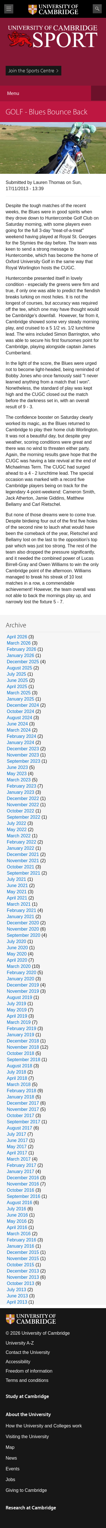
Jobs (10, 1479)
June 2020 (17, 947)
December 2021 (23, 854)
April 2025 (17, 686)
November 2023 (23, 755)
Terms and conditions (27, 1380)
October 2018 (20, 1053)
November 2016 (23, 1184)
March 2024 (19, 730)
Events (13, 1468)
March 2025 (19, 692)
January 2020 (20, 978)
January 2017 (20, 1171)
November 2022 (23, 804)
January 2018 (20, 1096)
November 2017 (23, 1109)
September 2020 (23, 935)
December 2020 (23, 922)
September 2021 (23, 873)
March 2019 (19, 1022)
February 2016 (21, 1239)
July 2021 (16, 879)
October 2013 (20, 1283)
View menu (8, 9)
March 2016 (19, 1233)
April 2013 (17, 1302)
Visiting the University (27, 1436)
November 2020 (23, 929)
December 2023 (23, 748)
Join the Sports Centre (31, 70)
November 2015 (23, 1258)
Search (97, 8)
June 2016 (17, 1215)
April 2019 (17, 1016)
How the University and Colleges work (44, 1425)
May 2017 (17, 1146)
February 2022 (21, 842)
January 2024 (20, 742)
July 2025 (16, 674)
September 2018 (23, 1059)
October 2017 (20, 1115)
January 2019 (20, 1034)
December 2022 (23, 798)
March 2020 (19, 966)
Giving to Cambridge (26, 1490)
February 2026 (21, 649)
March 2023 (19, 779)
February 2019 (21, 1028)
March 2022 (19, 835)
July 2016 (16, 1208)
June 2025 (17, 680)
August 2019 (19, 997)
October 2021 (20, 866)
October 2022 (20, 811)
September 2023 (23, 761)
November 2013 (23, 1277)
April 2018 (17, 1078)
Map (10, 1447)
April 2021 (17, 898)
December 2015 (23, 1252)
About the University (28, 1414)
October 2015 (20, 1264)
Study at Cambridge (27, 1396)
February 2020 (21, 972)
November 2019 (23, 991)
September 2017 (23, 1121)
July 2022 (16, 823)
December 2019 (23, 985)
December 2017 (23, 1103)
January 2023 (20, 792)
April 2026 (17, 636)
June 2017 (17, 1140)
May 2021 (17, 891)
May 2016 (17, 1221)
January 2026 (20, 655)
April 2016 (17, 1227)
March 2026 (19, 643)
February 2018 (21, 1090)
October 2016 (20, 1190)
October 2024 (20, 711)
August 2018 (19, 1065)
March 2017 (19, 1159)
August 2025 (19, 668)
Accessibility (18, 1361)
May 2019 (17, 1009)
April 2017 (17, 1152)
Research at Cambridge (31, 1507)
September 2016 (23, 1196)
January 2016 (20, 1246)
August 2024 (19, 717)
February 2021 (21, 910)
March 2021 (19, 904)
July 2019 (16, 1003)
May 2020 (17, 954)
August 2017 (19, 1128)
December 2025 (23, 661)
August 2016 (19, 1202)
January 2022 (20, 848)
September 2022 (23, 817)
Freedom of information (29, 1371)
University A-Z (20, 1343)
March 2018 (19, 1084)
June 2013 (17, 1295)
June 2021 (17, 885)
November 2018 (23, 1047)
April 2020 (17, 960)
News (11, 1458)
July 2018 (16, 1072)
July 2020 (16, 941)
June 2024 (17, 723)
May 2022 (17, 829)
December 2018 (23, 1041)
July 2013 (16, 1289)
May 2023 (17, 773)
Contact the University (28, 1352)
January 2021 (20, 916)
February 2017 (21, 1165)
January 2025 (20, 699)
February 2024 (21, 736)
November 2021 (23, 860)
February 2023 (21, 786)
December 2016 (23, 1177)
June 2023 (17, 767)
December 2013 (23, 1271)
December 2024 (23, 705)
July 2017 (16, 1134)
